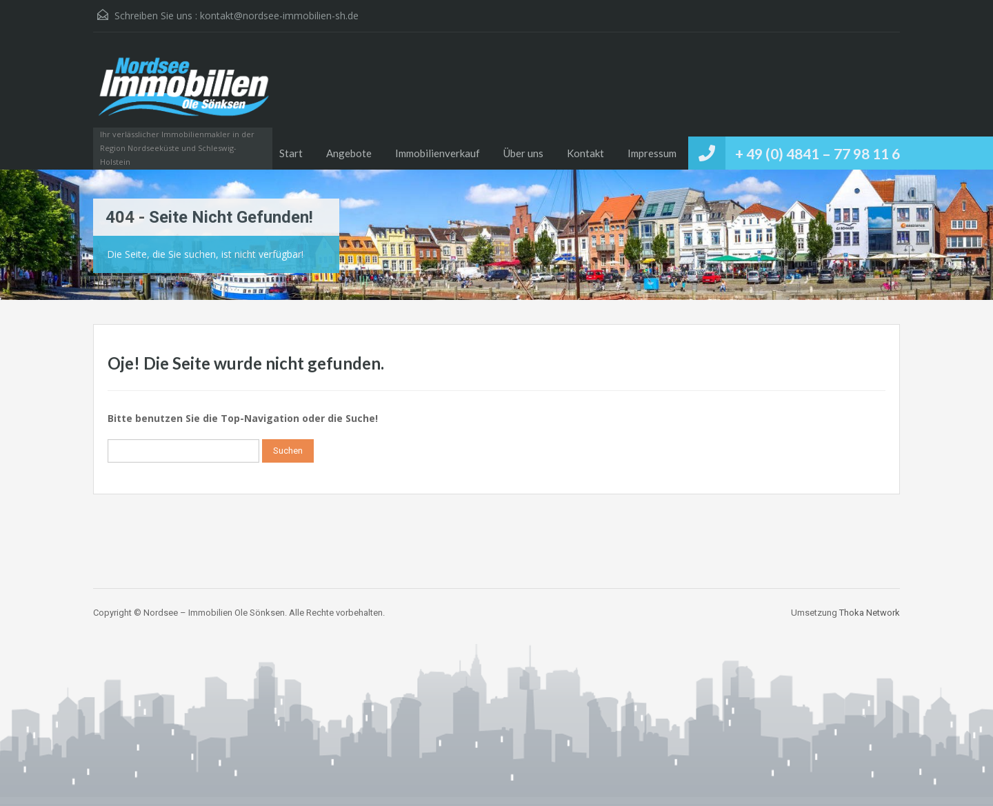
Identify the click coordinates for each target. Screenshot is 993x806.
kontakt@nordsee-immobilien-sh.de (279, 15)
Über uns (523, 153)
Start (291, 153)
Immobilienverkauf (437, 153)
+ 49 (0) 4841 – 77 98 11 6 (817, 153)
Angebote (349, 153)
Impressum (652, 153)
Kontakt (585, 153)
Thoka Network (869, 612)
